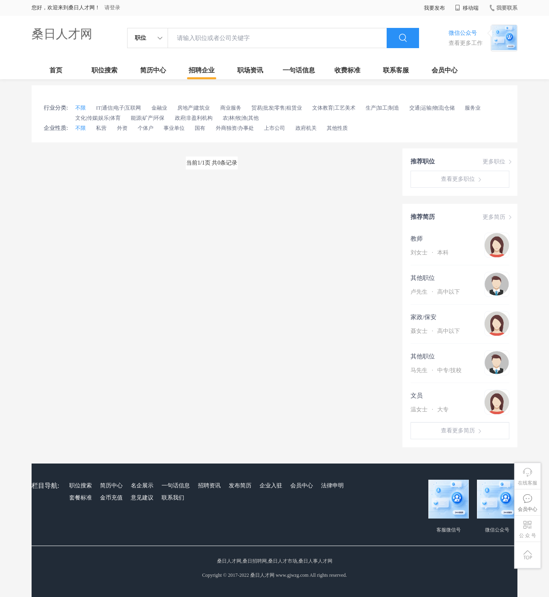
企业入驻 (271, 486)
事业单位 (174, 128)
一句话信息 (299, 70)
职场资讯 (250, 70)
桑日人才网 (62, 33)
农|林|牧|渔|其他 (240, 118)
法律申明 (332, 486)
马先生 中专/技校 (436, 370)
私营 (101, 128)
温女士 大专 (430, 409)
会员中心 (445, 70)
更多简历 (498, 217)
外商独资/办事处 (235, 128)
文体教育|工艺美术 (333, 108)
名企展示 (142, 486)
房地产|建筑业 (193, 108)
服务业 (473, 108)
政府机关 (306, 128)
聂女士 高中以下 (435, 331)
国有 (200, 128)
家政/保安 (423, 317)
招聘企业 (202, 70)
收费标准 (347, 70)
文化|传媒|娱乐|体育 (98, 118)
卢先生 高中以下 (435, 292)
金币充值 (111, 498)
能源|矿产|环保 (147, 118)
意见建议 (142, 498)
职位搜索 (104, 70)
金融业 (159, 108)
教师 (417, 238)
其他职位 (423, 278)
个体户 (145, 128)
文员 (417, 395)
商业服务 (230, 108)
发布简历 (240, 486)
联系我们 (173, 498)
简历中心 (153, 70)
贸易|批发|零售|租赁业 (276, 108)
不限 (80, 108)
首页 (55, 70)
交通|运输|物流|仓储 (432, 108)
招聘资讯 (209, 486)
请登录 (112, 7)
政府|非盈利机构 (194, 118)
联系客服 (396, 70)
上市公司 (274, 128)
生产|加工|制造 (382, 108)
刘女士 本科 (430, 253)
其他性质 (337, 128)
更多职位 (498, 162)
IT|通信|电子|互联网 (118, 108)
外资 (122, 128)
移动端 (467, 8)
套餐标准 (80, 498)
